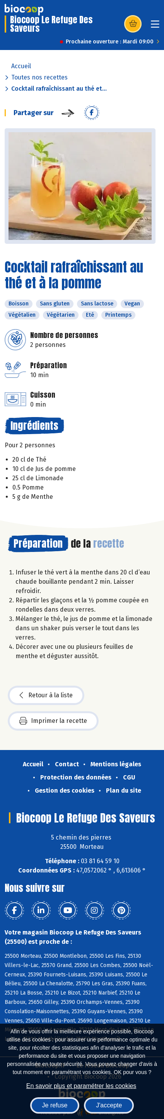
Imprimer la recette (53, 721)
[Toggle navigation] (155, 26)
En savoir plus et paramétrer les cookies (81, 1086)
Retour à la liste (46, 695)
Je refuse (55, 1105)
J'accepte (109, 1105)
